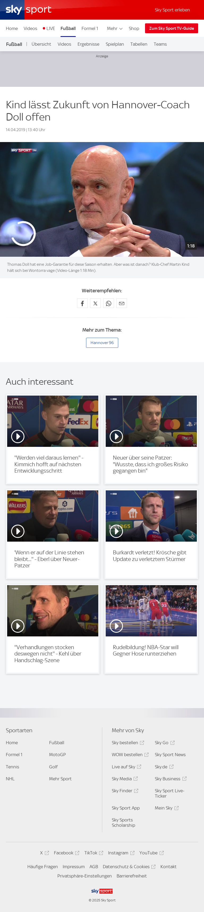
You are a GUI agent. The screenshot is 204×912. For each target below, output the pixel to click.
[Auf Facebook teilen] (82, 303)
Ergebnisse (88, 44)
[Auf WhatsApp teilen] (108, 303)
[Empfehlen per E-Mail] (121, 303)
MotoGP (57, 754)
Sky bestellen (127, 743)
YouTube (150, 853)
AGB (94, 866)
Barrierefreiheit (132, 876)
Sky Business (170, 779)
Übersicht (41, 44)
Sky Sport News (170, 754)
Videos (30, 28)
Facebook (66, 853)
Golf (53, 766)
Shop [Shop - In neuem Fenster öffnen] (134, 28)
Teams (160, 44)
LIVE (50, 28)
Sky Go (164, 743)
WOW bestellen (129, 755)
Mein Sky (166, 808)
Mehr (115, 28)
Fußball (68, 28)
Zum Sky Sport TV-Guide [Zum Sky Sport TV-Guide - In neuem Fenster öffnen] (171, 28)
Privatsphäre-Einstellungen (84, 876)
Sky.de (163, 767)
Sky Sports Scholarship (123, 822)
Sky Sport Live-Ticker (169, 793)
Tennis (12, 766)
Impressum (74, 866)
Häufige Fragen (42, 866)
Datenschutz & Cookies (128, 867)
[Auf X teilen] (95, 303)
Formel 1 (90, 28)
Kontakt (168, 866)
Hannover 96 (102, 342)
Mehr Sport (60, 778)
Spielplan (115, 44)
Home (12, 28)
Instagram (120, 853)
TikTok (93, 853)
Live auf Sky (126, 767)
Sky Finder (124, 791)
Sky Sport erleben (172, 9)
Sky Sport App (126, 808)
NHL (10, 778)
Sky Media (124, 779)
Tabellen (138, 44)
